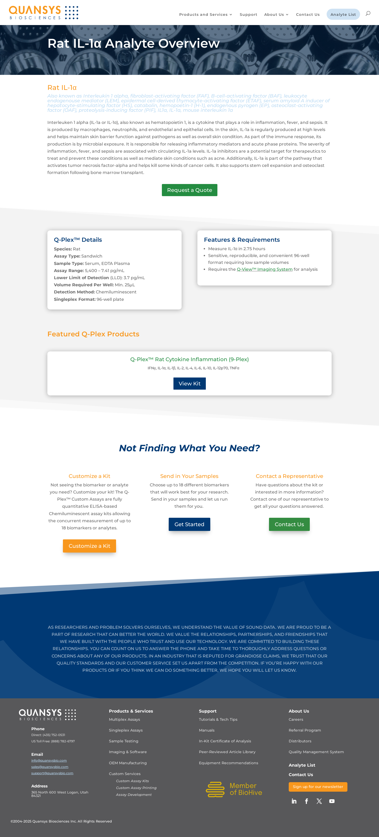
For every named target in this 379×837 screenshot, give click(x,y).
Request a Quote (189, 190)
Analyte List (343, 15)
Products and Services (203, 15)
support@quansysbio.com (52, 773)
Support (248, 15)
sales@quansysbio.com (49, 767)
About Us (274, 15)
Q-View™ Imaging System (265, 269)
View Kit (190, 383)
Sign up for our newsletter (318, 786)
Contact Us (308, 15)
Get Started (189, 524)
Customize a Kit (89, 546)
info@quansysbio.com (49, 760)
